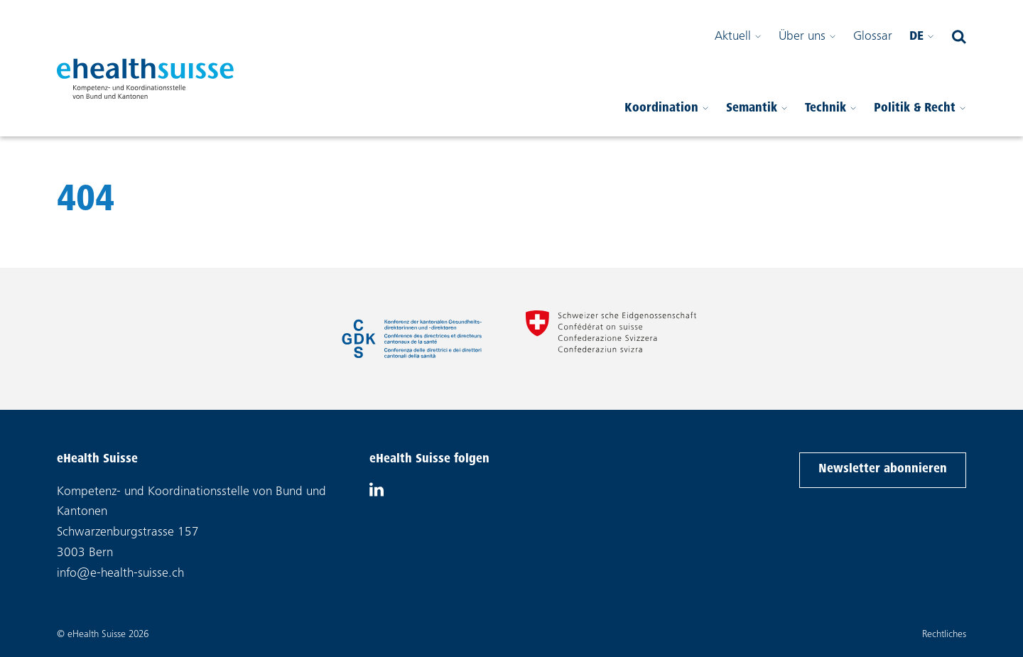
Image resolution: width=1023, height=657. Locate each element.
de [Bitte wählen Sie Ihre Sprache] (921, 37)
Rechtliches (944, 635)
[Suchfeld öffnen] (959, 37)
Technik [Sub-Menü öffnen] (831, 108)
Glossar (872, 37)
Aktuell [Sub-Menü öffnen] (738, 37)
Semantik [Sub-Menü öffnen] (757, 108)
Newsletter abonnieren (882, 468)
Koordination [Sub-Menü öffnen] (666, 108)
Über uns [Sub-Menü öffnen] (807, 37)
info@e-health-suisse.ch (120, 574)
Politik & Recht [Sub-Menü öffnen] (920, 108)
